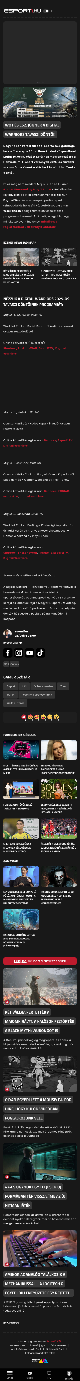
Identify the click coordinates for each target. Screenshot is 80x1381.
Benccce (50, 440)
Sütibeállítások (55, 1349)
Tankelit (45, 553)
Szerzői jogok (38, 1345)
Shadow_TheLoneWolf (20, 348)
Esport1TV (45, 348)
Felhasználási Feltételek (40, 1353)
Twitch (10, 694)
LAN (24, 686)
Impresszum (17, 1345)
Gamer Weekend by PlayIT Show (27, 189)
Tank (63, 686)
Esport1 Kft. (54, 1341)
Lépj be (20, 961)
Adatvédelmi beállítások (26, 1349)
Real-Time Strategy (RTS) (37, 694)
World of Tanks (15, 703)
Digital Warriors (15, 446)
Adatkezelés (58, 1345)
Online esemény (43, 686)
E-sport (11, 686)
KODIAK (63, 491)
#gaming (14, 664)
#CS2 (6, 664)
